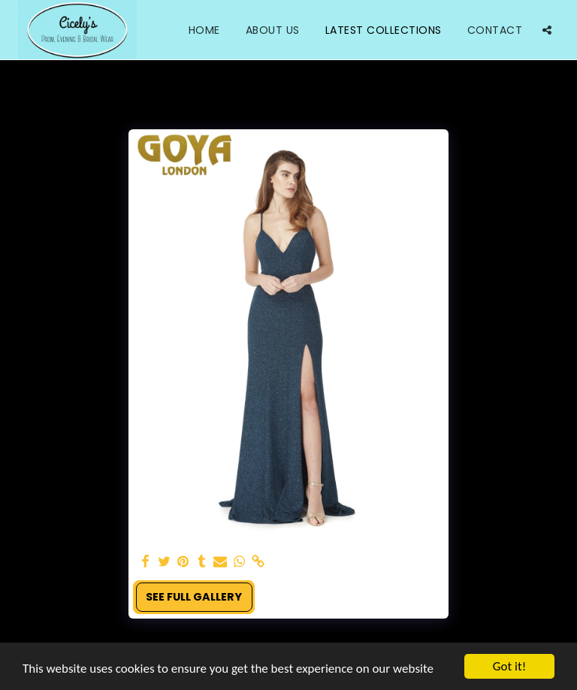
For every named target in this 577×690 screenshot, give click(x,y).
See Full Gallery (194, 596)
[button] (547, 29)
